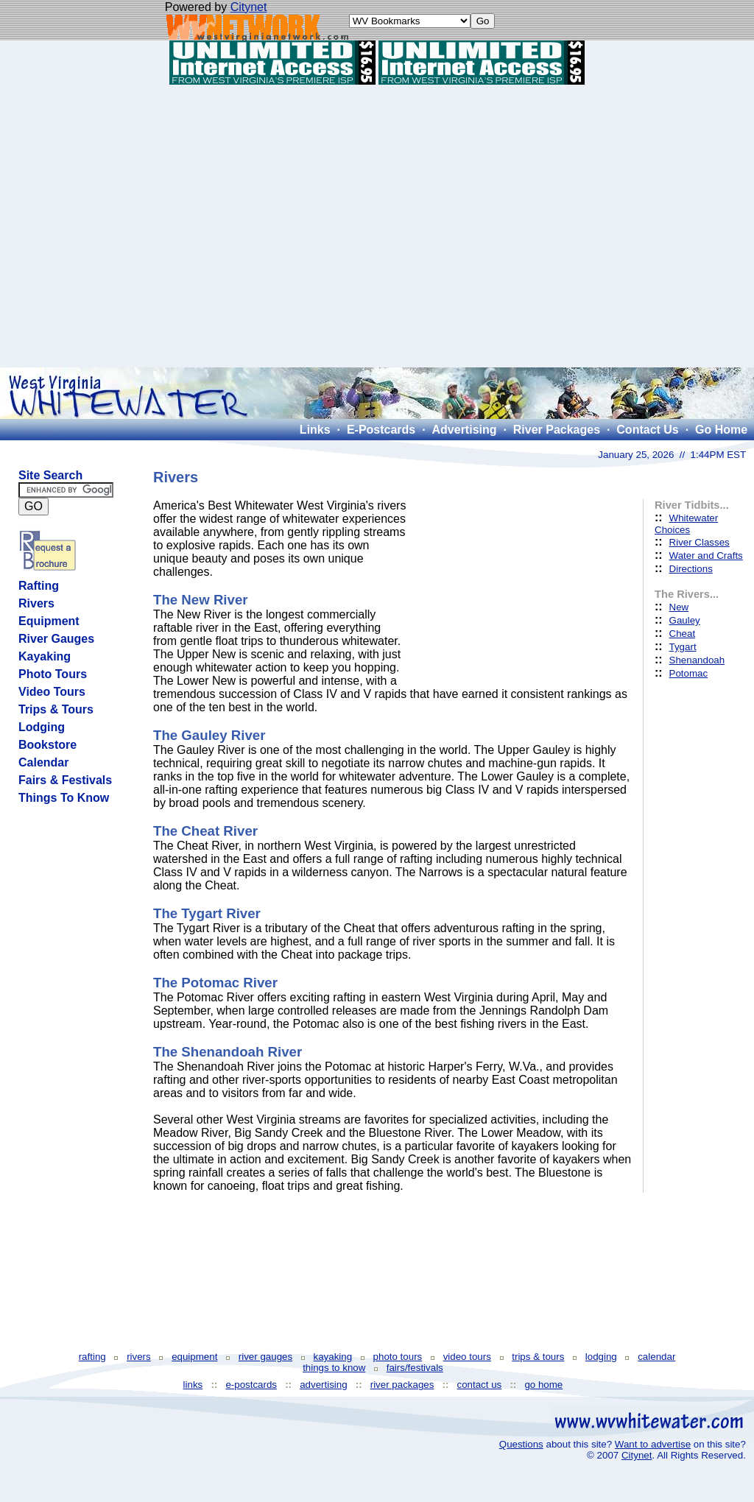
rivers (139, 1356)
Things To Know (63, 797)
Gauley (684, 620)
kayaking (333, 1356)
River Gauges (56, 638)
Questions (521, 1444)
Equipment (49, 621)
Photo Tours (52, 674)
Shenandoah (697, 660)
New (679, 607)
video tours (467, 1356)
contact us (479, 1384)
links (193, 1384)
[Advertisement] (377, 226)
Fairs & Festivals (65, 780)
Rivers (36, 603)
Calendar (43, 762)
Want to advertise (653, 1444)
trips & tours (538, 1356)
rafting (92, 1356)
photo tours (398, 1356)
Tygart (683, 646)
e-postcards (251, 1384)
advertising (323, 1384)
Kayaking (44, 656)
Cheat (682, 633)
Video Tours (51, 691)
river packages (402, 1384)
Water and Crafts (706, 555)
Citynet (248, 7)
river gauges (265, 1356)
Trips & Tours (56, 709)
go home (543, 1384)
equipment (194, 1356)
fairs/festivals (415, 1367)
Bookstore (47, 744)
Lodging (41, 727)
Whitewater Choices (686, 523)
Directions (691, 568)
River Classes (699, 542)
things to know (334, 1367)
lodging (601, 1356)
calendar (656, 1356)
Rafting (38, 585)
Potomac (688, 673)
